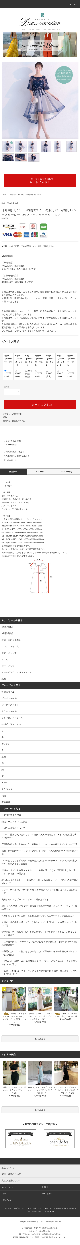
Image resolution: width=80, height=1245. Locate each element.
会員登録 (45, 1187)
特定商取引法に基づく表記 (14, 421)
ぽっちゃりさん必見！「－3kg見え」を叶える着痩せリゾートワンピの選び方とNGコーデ (40, 881)
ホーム (5, 194)
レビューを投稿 (8, 444)
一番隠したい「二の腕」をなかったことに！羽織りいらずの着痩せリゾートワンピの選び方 (39, 953)
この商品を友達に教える (12, 452)
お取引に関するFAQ (11, 815)
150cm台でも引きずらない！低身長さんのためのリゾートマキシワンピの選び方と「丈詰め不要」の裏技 (39, 862)
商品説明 (13, 472)
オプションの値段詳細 (12, 414)
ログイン (5, 1193)
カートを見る (47, 1193)
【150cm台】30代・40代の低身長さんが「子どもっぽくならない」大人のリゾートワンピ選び (39, 963)
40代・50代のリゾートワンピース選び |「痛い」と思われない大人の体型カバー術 (40, 852)
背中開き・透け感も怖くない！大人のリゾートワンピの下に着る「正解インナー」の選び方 (39, 933)
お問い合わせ (7, 1200)
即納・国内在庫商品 (17, 194)
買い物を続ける (8, 460)
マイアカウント (7, 1187)
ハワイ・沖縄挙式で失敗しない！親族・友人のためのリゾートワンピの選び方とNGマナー (39, 836)
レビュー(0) (66, 472)
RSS (47, 1211)
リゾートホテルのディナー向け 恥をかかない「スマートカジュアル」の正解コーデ (39, 891)
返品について (8, 417)
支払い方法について (19, 1208)
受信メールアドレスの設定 (14, 821)
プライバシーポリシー (33, 1211)
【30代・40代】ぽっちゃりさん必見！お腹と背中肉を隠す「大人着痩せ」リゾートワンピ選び (39, 972)
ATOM (52, 1211)
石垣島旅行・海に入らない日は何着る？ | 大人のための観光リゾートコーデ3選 (40, 844)
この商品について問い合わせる (14, 456)
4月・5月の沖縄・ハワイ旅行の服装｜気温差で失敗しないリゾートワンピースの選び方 (39, 907)
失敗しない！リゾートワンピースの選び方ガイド (25, 899)
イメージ (40, 472)
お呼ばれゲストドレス (33, 194)
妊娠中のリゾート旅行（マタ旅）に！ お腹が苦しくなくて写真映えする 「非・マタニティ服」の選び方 (40, 872)
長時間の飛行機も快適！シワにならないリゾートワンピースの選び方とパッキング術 (39, 924)
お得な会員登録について (13, 828)
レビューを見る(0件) (10, 441)
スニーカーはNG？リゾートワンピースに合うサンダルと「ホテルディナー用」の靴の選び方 (40, 943)
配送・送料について (35, 1208)
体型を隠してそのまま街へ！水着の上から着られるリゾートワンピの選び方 (38, 915)
